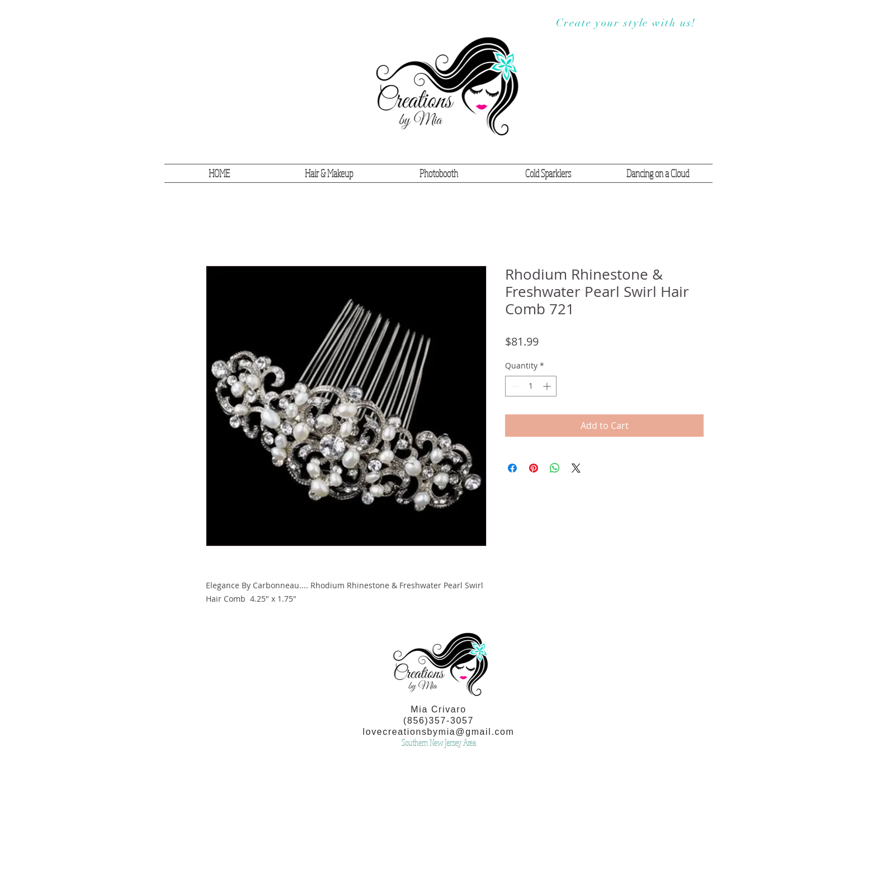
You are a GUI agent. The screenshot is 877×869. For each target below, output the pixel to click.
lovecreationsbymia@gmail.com (439, 731)
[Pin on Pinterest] (533, 468)
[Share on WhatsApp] (555, 468)
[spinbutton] (531, 386)
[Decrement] (514, 386)
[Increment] (548, 386)
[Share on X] (576, 468)
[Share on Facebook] (512, 468)
